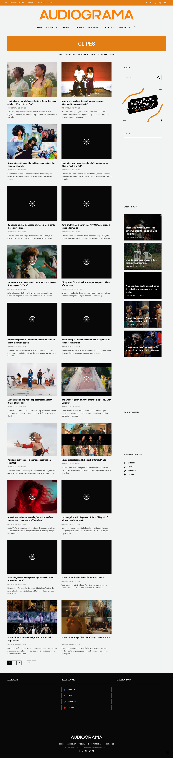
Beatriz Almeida (67, 289)
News (39, 27)
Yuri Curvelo (66, 108)
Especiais (123, 27)
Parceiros (12, 3)
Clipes (59, 55)
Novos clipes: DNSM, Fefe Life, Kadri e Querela (82, 577)
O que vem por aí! (94, 744)
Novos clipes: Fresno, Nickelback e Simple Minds (83, 460)
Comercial (30, 3)
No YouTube (102, 55)
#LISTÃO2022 (109, 744)
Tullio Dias (129, 353)
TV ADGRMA (93, 27)
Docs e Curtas (70, 55)
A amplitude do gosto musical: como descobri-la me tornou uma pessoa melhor (142, 289)
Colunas (65, 27)
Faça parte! (41, 3)
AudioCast (110, 27)
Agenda (82, 744)
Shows (78, 27)
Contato (50, 3)
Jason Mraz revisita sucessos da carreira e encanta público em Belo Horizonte (141, 230)
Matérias (50, 27)
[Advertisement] (143, 384)
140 (29, 663)
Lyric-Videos (84, 55)
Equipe (21, 3)
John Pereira (12, 108)
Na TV (93, 55)
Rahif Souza (130, 266)
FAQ (5, 3)
